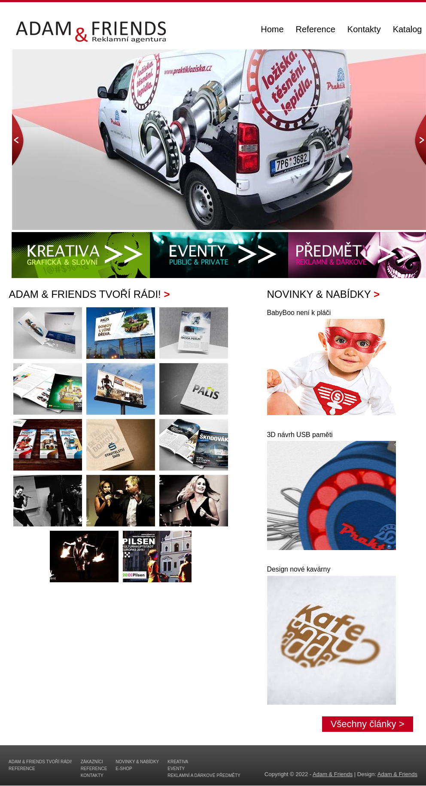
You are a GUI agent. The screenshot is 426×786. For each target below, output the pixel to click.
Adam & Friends (333, 774)
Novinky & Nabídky (137, 761)
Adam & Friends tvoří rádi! (40, 761)
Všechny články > (368, 724)
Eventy (176, 768)
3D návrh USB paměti (300, 434)
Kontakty (364, 30)
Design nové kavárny (299, 569)
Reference (315, 30)
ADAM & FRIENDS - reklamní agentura (87, 38)
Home (272, 30)
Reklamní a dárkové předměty (203, 775)
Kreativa (177, 761)
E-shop (124, 768)
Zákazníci (92, 761)
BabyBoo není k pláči (299, 312)
